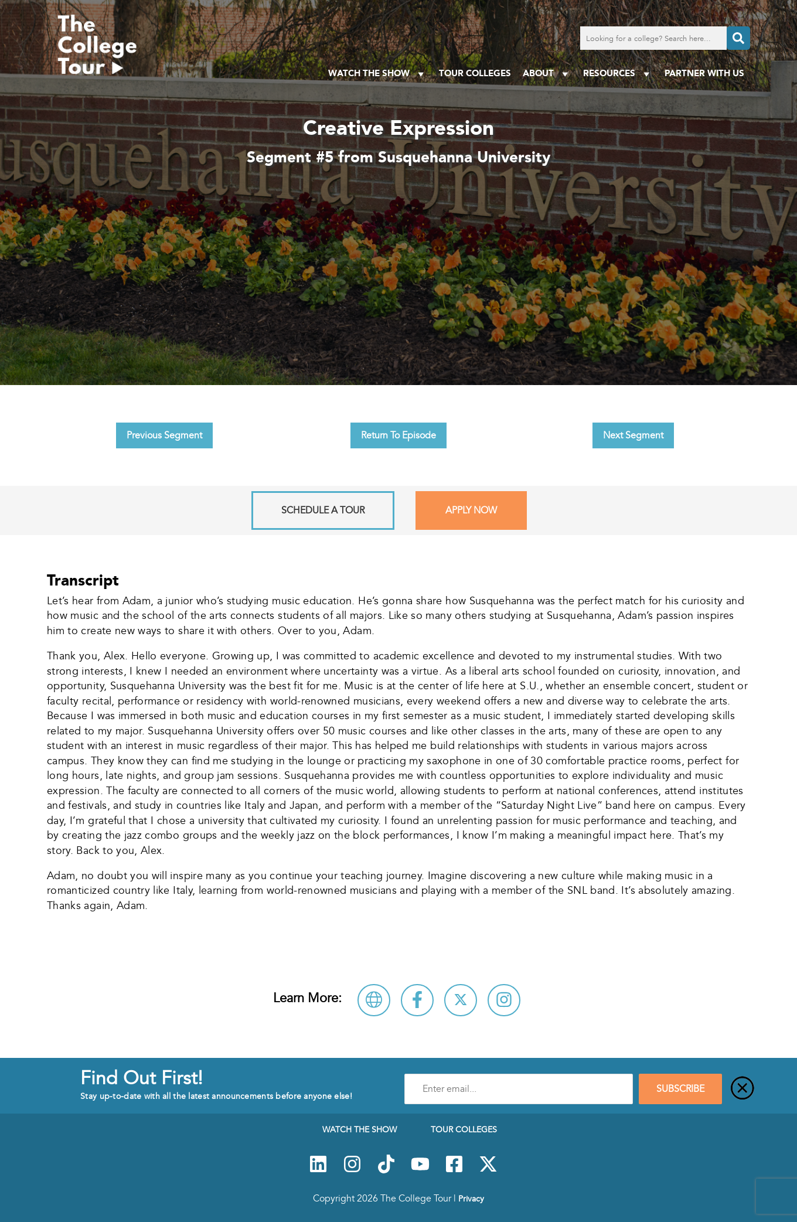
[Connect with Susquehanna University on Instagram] (504, 1000)
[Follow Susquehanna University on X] (460, 1000)
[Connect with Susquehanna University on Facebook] (417, 1000)
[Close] (742, 1089)
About (547, 73)
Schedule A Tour (323, 510)
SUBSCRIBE (680, 1089)
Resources (618, 73)
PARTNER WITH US (704, 73)
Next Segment (633, 435)
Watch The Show (377, 73)
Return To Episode (398, 435)
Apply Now (471, 510)
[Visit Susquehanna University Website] (373, 1000)
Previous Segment (164, 435)
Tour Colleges (475, 73)
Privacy (471, 1198)
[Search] (738, 38)
